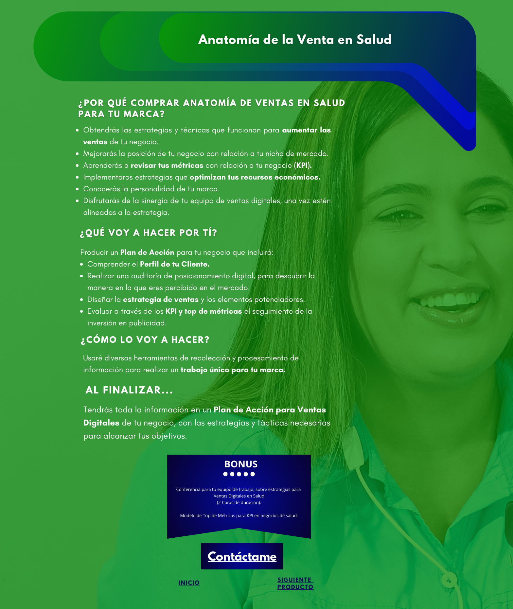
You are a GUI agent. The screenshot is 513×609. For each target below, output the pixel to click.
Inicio (189, 583)
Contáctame (242, 558)
